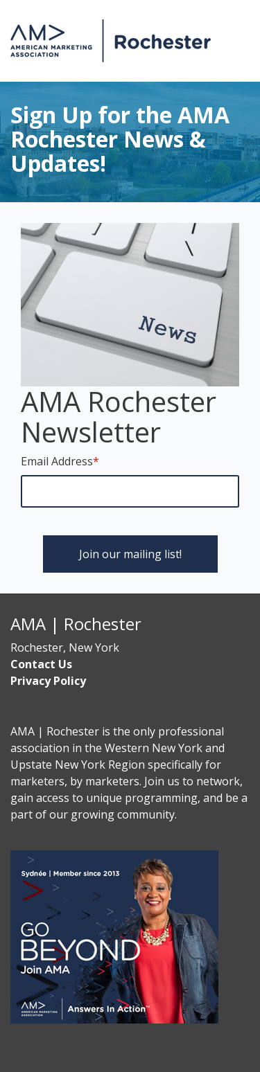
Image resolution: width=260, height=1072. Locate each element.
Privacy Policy (48, 680)
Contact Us (41, 664)
